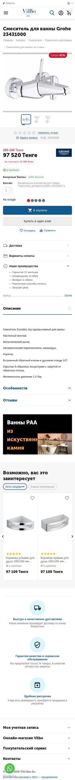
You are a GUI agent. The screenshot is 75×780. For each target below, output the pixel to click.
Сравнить (47, 230)
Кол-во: (8, 183)
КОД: (44, 137)
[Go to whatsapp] (10, 768)
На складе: (9, 199)
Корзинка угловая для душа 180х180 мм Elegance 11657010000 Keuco (20, 559)
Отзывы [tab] (37, 400)
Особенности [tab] (37, 388)
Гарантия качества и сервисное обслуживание (37, 657)
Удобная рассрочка (37, 696)
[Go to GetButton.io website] (9, 776)
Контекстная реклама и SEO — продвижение (30, 777)
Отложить (28, 230)
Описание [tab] (37, 308)
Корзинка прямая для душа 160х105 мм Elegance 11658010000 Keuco (54, 559)
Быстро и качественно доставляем (37, 619)
